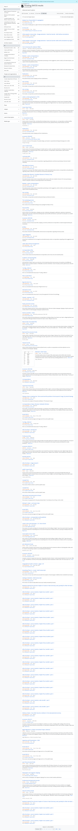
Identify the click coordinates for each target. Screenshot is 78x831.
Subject (6, 109)
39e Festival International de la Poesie (31, 495)
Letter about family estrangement (30, 243)
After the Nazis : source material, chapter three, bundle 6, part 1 (38, 636)
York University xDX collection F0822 (31, 47)
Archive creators (8, 43)
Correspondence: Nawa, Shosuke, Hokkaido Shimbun (35, 404)
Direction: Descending (69, 13)
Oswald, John (11, 97)
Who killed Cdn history (28, 165)
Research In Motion (11, 68)
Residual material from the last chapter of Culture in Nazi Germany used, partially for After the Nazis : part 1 (48, 585)
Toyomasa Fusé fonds (27, 385)
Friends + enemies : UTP (28, 297)
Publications (25, 74)
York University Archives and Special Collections (11, 63)
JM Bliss (24, 227)
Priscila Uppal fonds (29, 37)
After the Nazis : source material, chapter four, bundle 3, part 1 (38, 655)
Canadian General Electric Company (11, 55)
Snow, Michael (11, 84)
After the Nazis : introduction (29, 429)
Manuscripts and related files (29, 321)
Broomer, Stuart (11, 100)
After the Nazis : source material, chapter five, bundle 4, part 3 (37, 694)
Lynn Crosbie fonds (27, 145)
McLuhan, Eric (11, 88)
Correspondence (26, 379)
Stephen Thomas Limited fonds (11, 30)
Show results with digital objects (66, 16)
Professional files (26, 436)
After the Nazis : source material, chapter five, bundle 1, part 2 (37, 674)
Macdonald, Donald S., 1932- (11, 48)
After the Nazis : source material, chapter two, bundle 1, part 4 (37, 592)
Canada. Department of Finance (11, 79)
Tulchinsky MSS (26, 156)
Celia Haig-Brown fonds (30, 526)
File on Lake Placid (26, 275)
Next (60, 829)
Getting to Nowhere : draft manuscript (31, 578)
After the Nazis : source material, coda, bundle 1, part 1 (36, 700)
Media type (7, 121)
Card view (38, 13)
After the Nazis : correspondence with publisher (34, 517)
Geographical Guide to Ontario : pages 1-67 (33, 564)
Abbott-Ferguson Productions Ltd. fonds (11, 12)
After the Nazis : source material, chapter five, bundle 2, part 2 (37, 681)
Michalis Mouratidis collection (31, 775)
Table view (43, 13)
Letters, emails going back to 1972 (30, 97)
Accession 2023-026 (27, 369)
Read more (24, 52)
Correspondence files (27, 250)
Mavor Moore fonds (11, 35)
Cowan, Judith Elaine (11, 50)
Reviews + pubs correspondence (30, 56)
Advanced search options (28, 10)
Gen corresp (25, 81)
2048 (56, 829)
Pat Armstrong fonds (29, 743)
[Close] (76, 1)
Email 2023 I (25, 509)
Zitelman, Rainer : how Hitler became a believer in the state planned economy (41, 713)
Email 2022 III (25, 746)
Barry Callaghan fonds (11, 37)
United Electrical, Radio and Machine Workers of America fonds (11, 23)
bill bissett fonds (11, 27)
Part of (6, 6)
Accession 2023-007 (27, 553)
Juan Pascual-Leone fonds (28, 762)
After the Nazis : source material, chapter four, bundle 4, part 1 (38, 668)
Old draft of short (26, 289)
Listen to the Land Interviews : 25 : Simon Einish (34, 523)
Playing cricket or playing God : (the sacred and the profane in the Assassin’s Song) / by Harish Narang (47, 396)
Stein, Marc (11, 71)
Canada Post (25, 480)
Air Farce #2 (25, 28)
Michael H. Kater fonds (41, 351)
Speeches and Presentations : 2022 (31, 740)
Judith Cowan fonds (29, 417)
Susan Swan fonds (29, 99)
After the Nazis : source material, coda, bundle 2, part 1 (36, 706)
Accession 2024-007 (27, 136)
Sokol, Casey (11, 81)
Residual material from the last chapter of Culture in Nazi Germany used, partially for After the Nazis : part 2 (48, 801)
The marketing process (28, 200)
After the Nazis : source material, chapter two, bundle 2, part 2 (37, 604)
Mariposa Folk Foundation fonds (11, 15)
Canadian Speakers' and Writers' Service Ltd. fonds (11, 19)
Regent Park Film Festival (11, 58)
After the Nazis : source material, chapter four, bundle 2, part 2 (38, 649)
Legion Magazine (26, 234)
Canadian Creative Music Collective (11, 90)
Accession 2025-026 (27, 218)
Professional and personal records (31, 780)
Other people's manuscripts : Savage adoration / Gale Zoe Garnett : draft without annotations (45, 34)
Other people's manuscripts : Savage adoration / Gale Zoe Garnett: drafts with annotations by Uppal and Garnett (48, 40)
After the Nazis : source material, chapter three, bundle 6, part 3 (38, 643)
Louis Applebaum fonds (11, 39)
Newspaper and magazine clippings (31, 772)
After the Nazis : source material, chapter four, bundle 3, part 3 (38, 662)
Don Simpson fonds (11, 33)
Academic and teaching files (29, 257)
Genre (5, 113)
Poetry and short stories (28, 303)
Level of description (9, 117)
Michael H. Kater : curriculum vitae (30, 503)
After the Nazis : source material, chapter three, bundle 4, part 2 (38, 630)
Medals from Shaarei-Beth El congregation (32, 20)
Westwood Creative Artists (11, 66)
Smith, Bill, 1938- (11, 102)
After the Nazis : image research (30, 463)
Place (5, 105)
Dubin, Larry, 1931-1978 (11, 86)
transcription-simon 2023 (28, 534)
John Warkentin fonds (27, 544)
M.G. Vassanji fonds (29, 399)
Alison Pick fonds (28, 23)
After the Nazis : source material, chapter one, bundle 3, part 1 (37, 820)
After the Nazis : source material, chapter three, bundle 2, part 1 (38, 623)
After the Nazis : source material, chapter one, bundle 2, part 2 (37, 808)
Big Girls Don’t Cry (26, 282)
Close (28, 3)
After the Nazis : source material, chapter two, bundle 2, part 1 (37, 598)
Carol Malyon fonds (29, 722)
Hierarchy (31, 13)
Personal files (25, 207)
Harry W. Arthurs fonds (28, 790)
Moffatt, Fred (11, 52)
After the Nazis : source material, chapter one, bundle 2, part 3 (37, 814)
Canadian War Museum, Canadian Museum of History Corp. (37, 174)
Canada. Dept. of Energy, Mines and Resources (11, 94)
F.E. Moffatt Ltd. (11, 60)
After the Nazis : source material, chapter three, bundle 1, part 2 (38, 617)
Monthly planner (26, 456)
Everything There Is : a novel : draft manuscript (34, 570)
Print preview (25, 13)
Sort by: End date (60, 13)
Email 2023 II (25, 414)
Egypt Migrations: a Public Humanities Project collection (36, 729)
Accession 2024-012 (27, 446)
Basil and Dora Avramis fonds (31, 306)
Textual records (26, 342)
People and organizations (10, 74)
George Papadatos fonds (30, 783)
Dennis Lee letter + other (28, 312)
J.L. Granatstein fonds (29, 58)
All (4, 9)
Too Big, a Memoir (26, 268)
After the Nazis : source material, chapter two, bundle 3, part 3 (37, 611)
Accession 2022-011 (27, 719)
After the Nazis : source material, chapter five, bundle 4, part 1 (37, 687)
